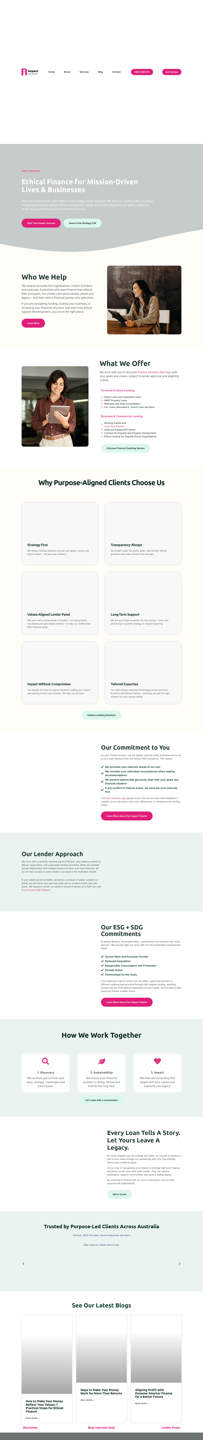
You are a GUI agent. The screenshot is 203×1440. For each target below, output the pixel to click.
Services (84, 72)
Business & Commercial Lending (122, 416)
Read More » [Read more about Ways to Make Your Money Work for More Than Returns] (87, 1400)
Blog (100, 72)
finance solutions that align (154, 372)
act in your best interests (37, 890)
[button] (23, 1264)
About (67, 72)
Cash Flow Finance (114, 426)
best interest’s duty (116, 798)
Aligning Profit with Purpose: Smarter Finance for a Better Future (153, 1393)
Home (51, 72)
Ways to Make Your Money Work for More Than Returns (101, 1391)
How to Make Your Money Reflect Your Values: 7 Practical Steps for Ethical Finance (44, 1406)
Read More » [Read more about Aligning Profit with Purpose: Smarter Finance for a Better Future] (141, 1403)
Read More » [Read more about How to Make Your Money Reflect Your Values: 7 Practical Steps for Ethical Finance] (32, 1418)
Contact (116, 72)
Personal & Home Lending (117, 390)
